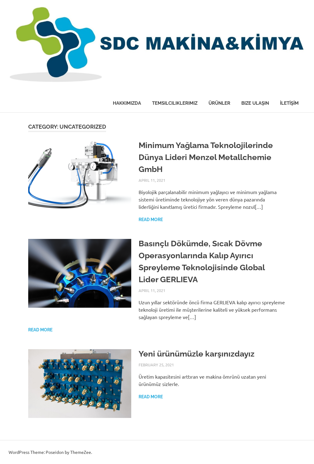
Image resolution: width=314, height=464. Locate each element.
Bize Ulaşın (255, 103)
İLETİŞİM (289, 103)
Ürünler (219, 103)
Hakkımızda (127, 103)
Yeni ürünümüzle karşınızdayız (197, 353)
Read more (151, 219)
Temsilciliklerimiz (174, 103)
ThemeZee (80, 452)
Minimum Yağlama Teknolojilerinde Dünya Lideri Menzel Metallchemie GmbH (206, 157)
